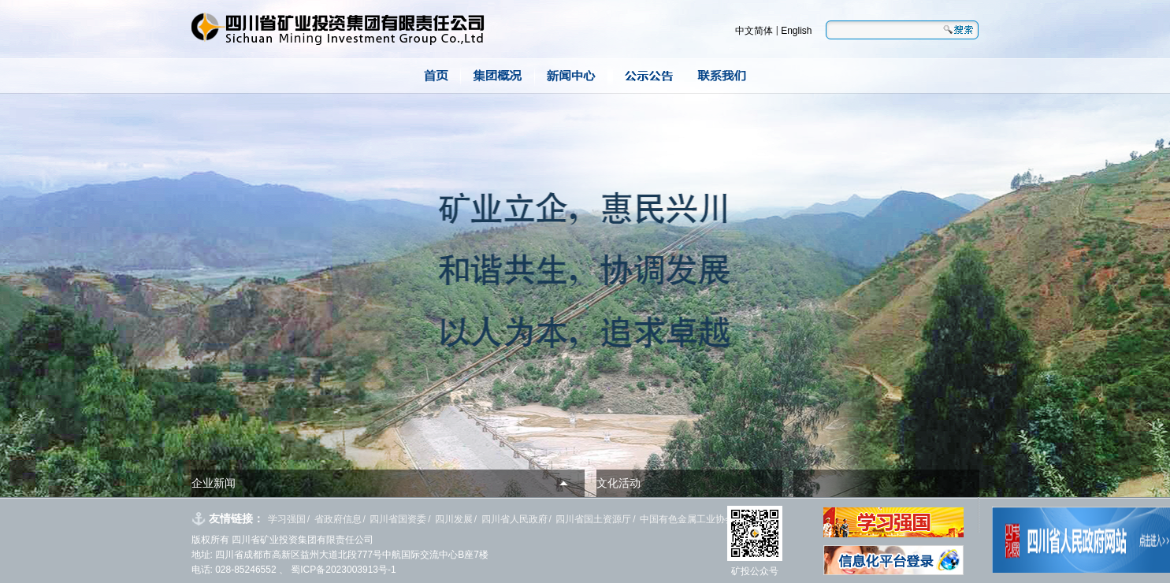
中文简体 (754, 30)
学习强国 (287, 519)
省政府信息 (338, 519)
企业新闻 (213, 483)
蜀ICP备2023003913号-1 (342, 569)
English (796, 30)
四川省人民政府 (514, 519)
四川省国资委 (398, 519)
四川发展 (454, 519)
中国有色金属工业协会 (687, 519)
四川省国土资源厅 (593, 519)
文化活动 (618, 483)
